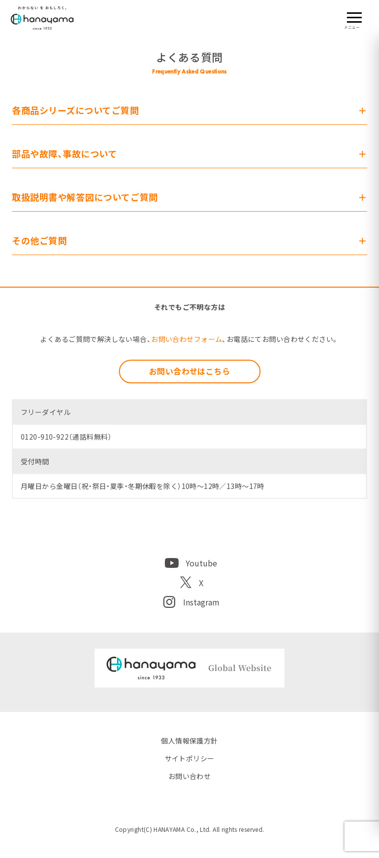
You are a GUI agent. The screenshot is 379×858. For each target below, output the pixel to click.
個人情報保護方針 (189, 741)
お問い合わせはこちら (189, 371)
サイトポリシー (190, 758)
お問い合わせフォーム (186, 339)
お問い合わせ (189, 776)
